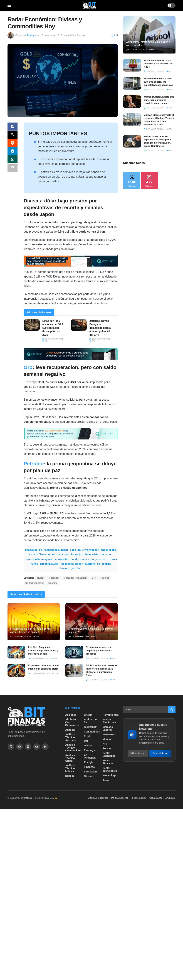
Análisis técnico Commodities (73, 747)
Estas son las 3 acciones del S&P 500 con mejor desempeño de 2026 (52, 327)
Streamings (109, 775)
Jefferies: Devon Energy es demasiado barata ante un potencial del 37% (100, 327)
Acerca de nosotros (98, 798)
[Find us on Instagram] (19, 746)
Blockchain (90, 727)
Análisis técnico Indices (70, 768)
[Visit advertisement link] (71, 261)
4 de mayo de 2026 (38, 658)
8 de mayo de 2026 (52, 339)
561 (169, 150)
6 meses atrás (49, 35)
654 (169, 129)
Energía (88, 762)
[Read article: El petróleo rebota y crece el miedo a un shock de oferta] (16, 670)
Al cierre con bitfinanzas (72, 722)
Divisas (81, 35)
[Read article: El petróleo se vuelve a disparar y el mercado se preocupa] (74, 652)
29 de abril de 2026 (97, 658)
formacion (90, 771)
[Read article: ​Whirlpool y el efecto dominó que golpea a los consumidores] (149, 35)
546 (92, 341)
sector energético (109, 754)
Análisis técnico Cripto (70, 758)
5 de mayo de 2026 (154, 89)
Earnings (89, 750)
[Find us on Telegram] (28, 746)
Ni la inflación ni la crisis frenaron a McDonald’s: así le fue (158, 63)
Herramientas (111, 714)
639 (169, 89)
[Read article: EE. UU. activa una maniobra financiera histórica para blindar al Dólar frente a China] (74, 670)
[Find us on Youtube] (36, 746)
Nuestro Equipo (138, 798)
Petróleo (34, 463)
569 (151, 50)
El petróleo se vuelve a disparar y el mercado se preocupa (99, 650)
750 (112, 680)
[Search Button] (171, 709)
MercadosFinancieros (76, 578)
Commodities (68, 35)
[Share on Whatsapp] (13, 161)
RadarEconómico (34, 583)
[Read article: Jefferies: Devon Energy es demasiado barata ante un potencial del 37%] (79, 325)
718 (55, 673)
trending (53, 583)
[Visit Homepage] (89, 5)
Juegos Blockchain (109, 721)
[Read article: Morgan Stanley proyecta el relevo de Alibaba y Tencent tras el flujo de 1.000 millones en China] (132, 119)
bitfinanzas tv (90, 721)
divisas (41, 578)
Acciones (70, 714)
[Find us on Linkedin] (45, 746)
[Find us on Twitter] (11, 746)
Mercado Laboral (108, 728)
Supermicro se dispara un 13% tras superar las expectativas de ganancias (158, 81)
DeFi (86, 740)
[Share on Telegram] (13, 152)
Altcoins (70, 729)
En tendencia (90, 756)
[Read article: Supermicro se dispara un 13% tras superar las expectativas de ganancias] (132, 83)
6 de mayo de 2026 (78, 636)
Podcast (107, 748)
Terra (106, 780)
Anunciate (170, 798)
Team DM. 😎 (50, 798)
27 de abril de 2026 (39, 673)
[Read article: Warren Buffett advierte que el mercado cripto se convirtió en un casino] (132, 101)
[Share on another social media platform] (13, 169)
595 (94, 636)
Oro (28, 367)
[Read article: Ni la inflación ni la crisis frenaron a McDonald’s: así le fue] (132, 65)
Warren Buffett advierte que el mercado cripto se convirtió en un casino (159, 100)
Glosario (89, 776)
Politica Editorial (119, 798)
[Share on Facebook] (13, 127)
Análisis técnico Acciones (70, 737)
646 (54, 658)
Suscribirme (160, 753)
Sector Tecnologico (110, 769)
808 (45, 341)
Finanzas (89, 767)
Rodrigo (31, 35)
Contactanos (155, 798)
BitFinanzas (26, 798)
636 (169, 108)
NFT (105, 743)
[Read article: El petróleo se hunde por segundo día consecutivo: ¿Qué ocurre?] (34, 621)
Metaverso (109, 734)
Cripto (87, 736)
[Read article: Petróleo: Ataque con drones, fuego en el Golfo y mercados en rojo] (16, 652)
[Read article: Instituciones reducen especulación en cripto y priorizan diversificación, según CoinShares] (132, 141)
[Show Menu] (9, 5)
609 (36, 636)
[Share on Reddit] (13, 144)
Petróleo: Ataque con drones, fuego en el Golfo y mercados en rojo (43, 650)
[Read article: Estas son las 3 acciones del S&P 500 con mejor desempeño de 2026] (32, 325)
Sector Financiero (109, 762)
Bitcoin (69, 775)
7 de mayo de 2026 (20, 636)
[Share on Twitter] (13, 135)
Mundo (107, 739)
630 (112, 658)
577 (169, 71)
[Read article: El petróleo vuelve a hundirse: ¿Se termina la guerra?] (91, 621)
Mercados (54, 578)
